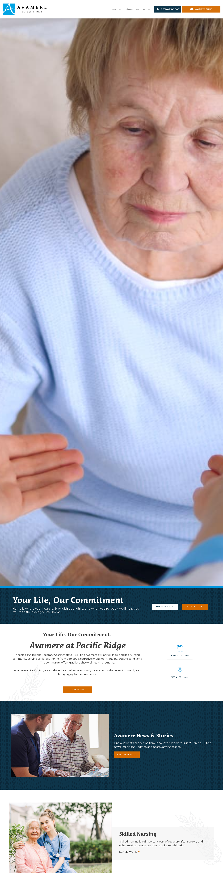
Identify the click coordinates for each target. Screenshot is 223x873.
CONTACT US (195, 607)
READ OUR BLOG (126, 755)
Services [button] (116, 9)
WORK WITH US (201, 9)
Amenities (132, 9)
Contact (146, 9)
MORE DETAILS (164, 607)
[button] (180, 673)
